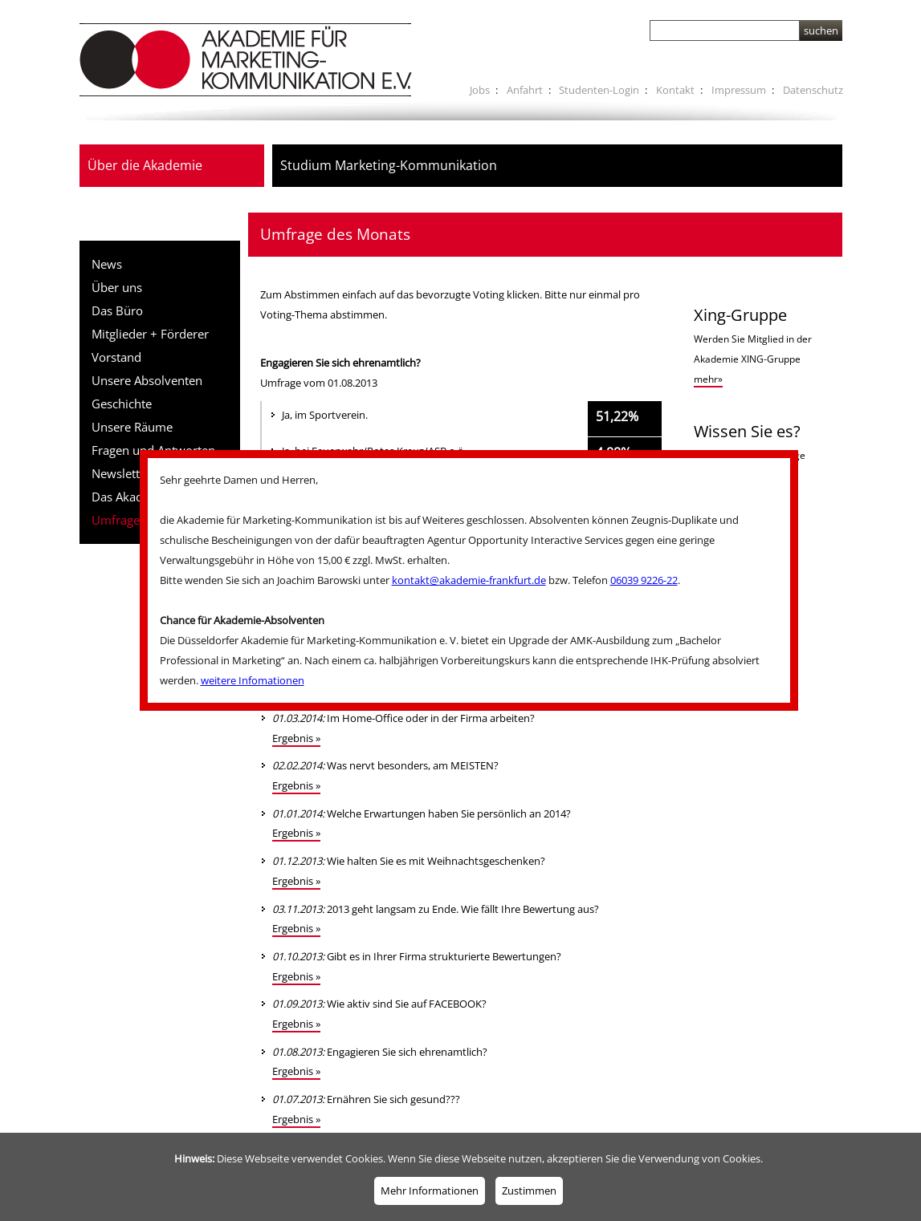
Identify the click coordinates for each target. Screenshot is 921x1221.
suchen (821, 30)
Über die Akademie (145, 165)
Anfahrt (525, 90)
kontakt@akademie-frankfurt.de (469, 580)
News (107, 264)
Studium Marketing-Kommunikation (388, 165)
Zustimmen (529, 1190)
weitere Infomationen (252, 680)
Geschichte (122, 404)
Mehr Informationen (430, 1190)
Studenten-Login (599, 90)
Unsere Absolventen (147, 380)
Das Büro (117, 310)
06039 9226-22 (644, 580)
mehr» (708, 379)
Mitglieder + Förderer (150, 334)
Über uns (117, 287)
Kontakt (675, 90)
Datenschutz (813, 90)
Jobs (480, 90)
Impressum (738, 90)
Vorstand (116, 357)
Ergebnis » (296, 738)
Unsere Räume (132, 427)
